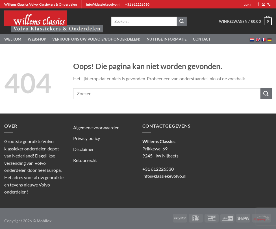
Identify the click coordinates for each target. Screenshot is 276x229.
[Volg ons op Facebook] (258, 4)
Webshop (37, 39)
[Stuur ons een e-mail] (263, 4)
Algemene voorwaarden (96, 127)
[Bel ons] (269, 4)
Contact (202, 39)
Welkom (12, 39)
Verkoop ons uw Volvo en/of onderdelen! (96, 39)
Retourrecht (85, 160)
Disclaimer (83, 149)
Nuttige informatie (167, 39)
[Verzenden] (266, 93)
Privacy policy (86, 138)
